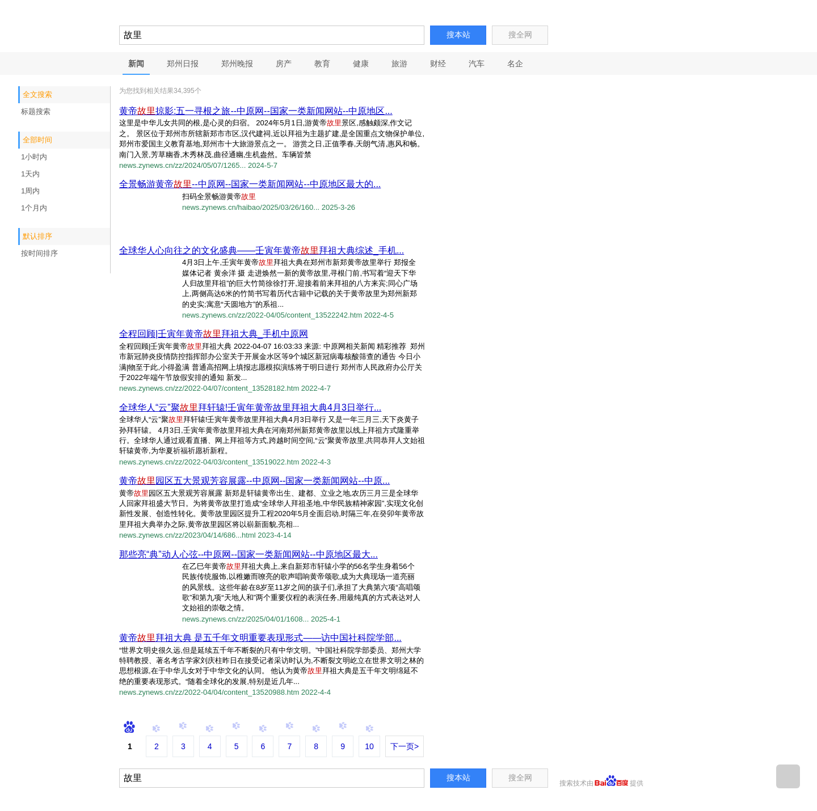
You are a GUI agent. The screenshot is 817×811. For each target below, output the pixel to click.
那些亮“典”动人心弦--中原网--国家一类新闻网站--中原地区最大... (248, 554)
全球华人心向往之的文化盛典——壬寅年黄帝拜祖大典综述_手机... (261, 250)
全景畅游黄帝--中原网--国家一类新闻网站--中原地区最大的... (250, 184)
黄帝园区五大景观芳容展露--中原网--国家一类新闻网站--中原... (254, 480)
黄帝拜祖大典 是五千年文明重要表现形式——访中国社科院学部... (260, 638)
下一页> (404, 746)
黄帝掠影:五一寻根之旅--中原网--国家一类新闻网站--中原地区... (256, 111)
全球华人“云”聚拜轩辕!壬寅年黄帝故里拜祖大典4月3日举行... (250, 407)
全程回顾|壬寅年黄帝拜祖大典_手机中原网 (213, 334)
